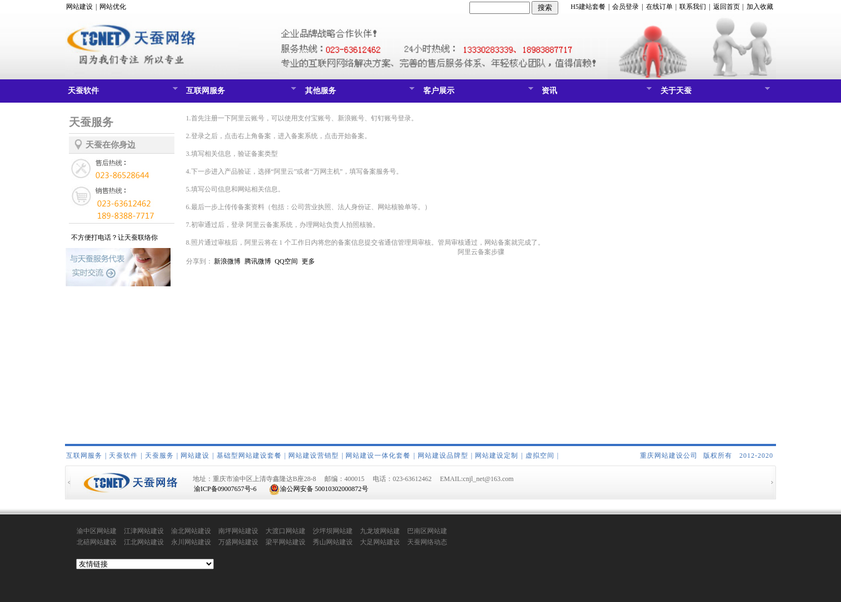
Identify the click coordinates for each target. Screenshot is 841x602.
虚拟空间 (539, 455)
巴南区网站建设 (427, 531)
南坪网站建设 (238, 531)
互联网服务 (239, 93)
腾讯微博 (257, 261)
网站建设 (79, 7)
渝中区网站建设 (97, 531)
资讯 (595, 93)
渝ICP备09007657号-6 (225, 489)
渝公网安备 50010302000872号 (318, 489)
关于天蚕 (714, 93)
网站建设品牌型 (443, 455)
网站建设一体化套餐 (378, 455)
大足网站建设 (380, 542)
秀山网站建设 (333, 542)
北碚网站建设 (97, 542)
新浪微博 (227, 261)
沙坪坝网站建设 (333, 531)
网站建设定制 (496, 455)
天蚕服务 (159, 455)
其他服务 (358, 93)
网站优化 (112, 7)
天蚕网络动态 (427, 542)
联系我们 (692, 7)
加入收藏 (760, 7)
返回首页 (726, 7)
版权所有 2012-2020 (738, 455)
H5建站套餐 (587, 7)
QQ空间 (286, 261)
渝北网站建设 (191, 531)
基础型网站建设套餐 (249, 455)
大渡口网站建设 (286, 531)
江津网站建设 (144, 531)
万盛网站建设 (238, 542)
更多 (308, 261)
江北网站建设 (144, 542)
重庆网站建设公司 (669, 455)
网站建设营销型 (313, 455)
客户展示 (477, 93)
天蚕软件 (121, 93)
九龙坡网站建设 (380, 531)
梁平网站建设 (286, 542)
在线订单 (659, 7)
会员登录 (625, 7)
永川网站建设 (191, 542)
